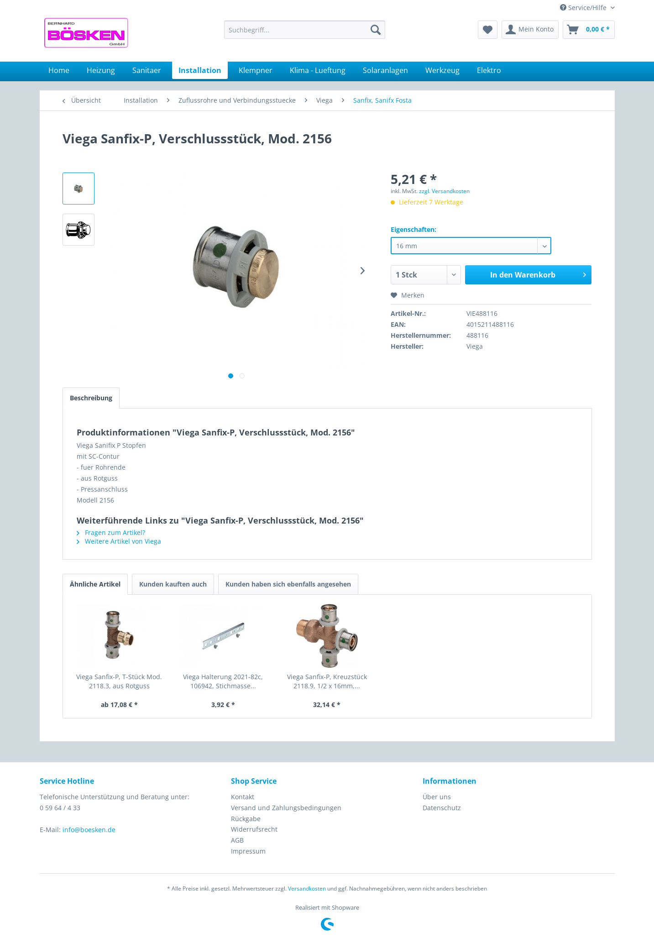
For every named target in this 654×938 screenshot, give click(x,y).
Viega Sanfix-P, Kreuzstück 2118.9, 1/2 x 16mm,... (327, 681)
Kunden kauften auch (173, 584)
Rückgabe (246, 818)
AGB (237, 840)
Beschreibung (91, 397)
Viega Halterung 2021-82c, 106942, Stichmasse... (223, 681)
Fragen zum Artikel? (111, 532)
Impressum (248, 851)
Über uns (437, 796)
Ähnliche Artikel (95, 584)
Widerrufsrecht (254, 829)
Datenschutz (442, 807)
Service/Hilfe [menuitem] (584, 7)
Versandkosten (307, 888)
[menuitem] (304, 30)
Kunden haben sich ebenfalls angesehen (288, 584)
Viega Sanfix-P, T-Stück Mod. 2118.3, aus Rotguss (119, 681)
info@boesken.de (89, 829)
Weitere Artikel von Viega (119, 541)
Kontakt (242, 796)
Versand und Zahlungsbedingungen (286, 807)
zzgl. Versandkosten (444, 191)
